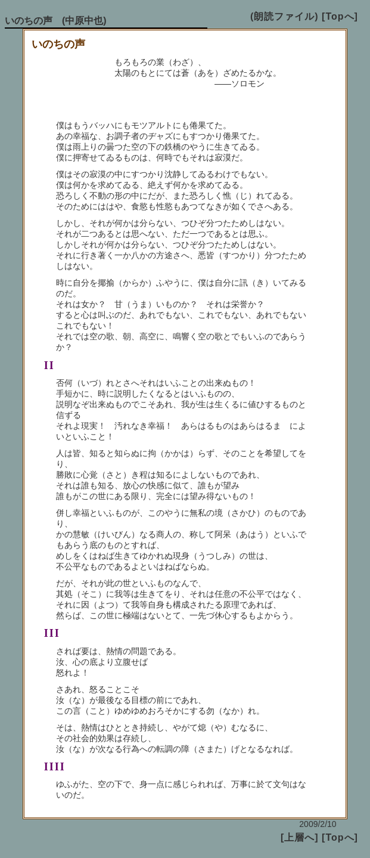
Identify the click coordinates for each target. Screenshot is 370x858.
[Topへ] (340, 16)
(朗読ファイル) (284, 16)
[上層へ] (300, 837)
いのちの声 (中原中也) (56, 21)
